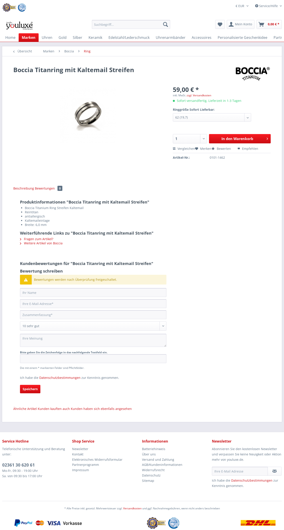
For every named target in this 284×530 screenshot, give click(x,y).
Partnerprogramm (85, 465)
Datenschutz (151, 475)
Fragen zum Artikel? (36, 239)
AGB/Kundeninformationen (162, 465)
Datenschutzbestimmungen (60, 378)
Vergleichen (184, 148)
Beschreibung (23, 188)
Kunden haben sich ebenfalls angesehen (101, 409)
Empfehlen (247, 148)
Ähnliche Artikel (25, 409)
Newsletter (80, 449)
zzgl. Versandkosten (199, 95)
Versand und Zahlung (158, 459)
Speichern (30, 389)
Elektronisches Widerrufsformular (97, 459)
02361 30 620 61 (18, 465)
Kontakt (77, 454)
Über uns (149, 454)
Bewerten (221, 148)
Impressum (80, 470)
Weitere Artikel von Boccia (41, 243)
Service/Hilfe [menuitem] (267, 6)
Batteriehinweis (153, 449)
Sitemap (148, 481)
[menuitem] (131, 26)
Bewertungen (48, 188)
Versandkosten (132, 508)
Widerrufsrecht (153, 470)
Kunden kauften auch (54, 409)
